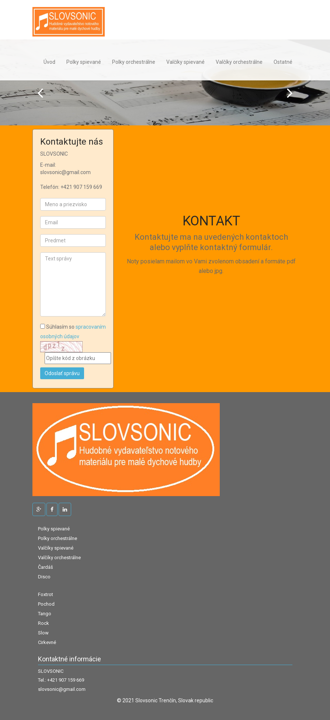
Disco (44, 576)
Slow (43, 633)
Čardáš (45, 567)
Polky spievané (83, 62)
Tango (44, 613)
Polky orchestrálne (133, 62)
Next (290, 92)
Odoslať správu (62, 373)
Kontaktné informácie (69, 659)
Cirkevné (47, 642)
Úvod (49, 62)
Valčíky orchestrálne (239, 62)
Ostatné (283, 62)
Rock (43, 623)
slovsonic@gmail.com (62, 689)
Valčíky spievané (185, 62)
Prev (40, 92)
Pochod (46, 604)
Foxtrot (45, 594)
